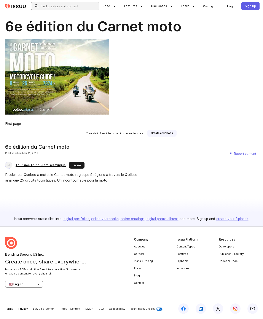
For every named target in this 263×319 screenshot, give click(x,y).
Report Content (70, 308)
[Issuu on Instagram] (235, 308)
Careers (139, 253)
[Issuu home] (15, 6)
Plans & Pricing (143, 261)
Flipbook (182, 261)
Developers (226, 246)
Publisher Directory (231, 253)
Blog (137, 275)
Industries (183, 268)
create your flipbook (232, 219)
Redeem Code (228, 261)
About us (139, 246)
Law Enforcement (44, 308)
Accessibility (117, 308)
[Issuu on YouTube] (252, 308)
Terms (9, 308)
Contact (139, 282)
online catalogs (133, 219)
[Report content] (242, 153)
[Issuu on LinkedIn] (201, 308)
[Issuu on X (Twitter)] (218, 308)
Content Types (186, 246)
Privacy (23, 308)
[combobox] (69, 6)
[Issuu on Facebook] (183, 308)
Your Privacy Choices (147, 309)
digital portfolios (76, 219)
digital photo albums (163, 219)
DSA (101, 308)
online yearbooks (105, 219)
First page (13, 123)
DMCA (89, 308)
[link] (208, 6)
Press (138, 268)
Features (182, 253)
